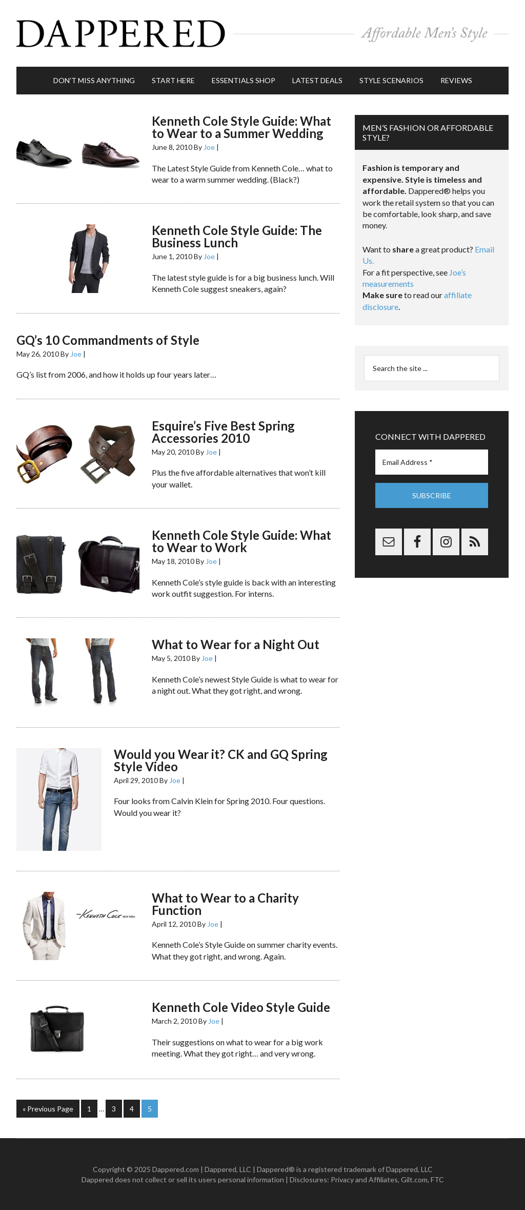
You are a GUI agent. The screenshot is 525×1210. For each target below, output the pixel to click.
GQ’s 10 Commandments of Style (107, 340)
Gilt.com (414, 1179)
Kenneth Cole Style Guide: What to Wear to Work (241, 541)
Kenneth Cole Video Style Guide (241, 1007)
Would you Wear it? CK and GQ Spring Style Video (221, 760)
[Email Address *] (431, 462)
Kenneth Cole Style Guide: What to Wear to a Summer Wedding (241, 127)
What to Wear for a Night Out (235, 644)
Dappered (262, 33)
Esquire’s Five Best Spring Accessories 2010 (223, 431)
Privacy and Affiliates (364, 1179)
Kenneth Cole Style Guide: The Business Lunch (237, 236)
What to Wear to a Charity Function (225, 904)
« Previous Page (48, 1108)
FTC (437, 1179)
